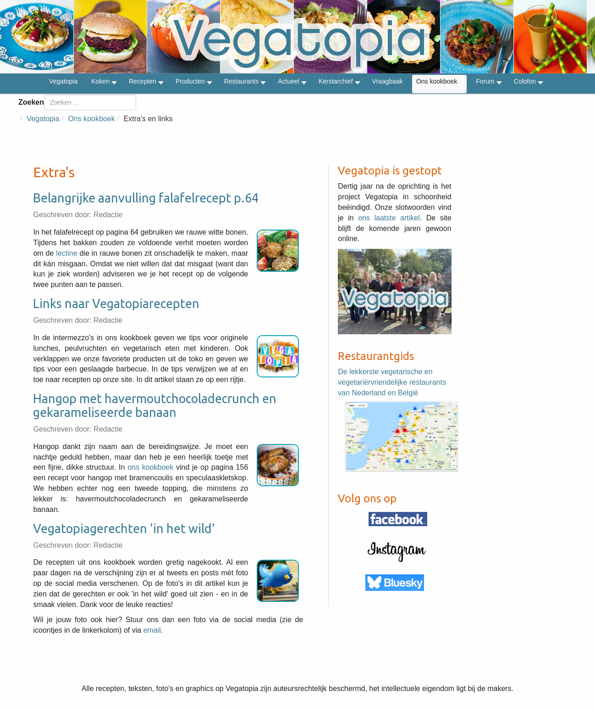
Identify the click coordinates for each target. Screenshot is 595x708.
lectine (66, 253)
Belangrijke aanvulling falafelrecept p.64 (146, 198)
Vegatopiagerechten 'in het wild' (124, 528)
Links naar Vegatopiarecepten (116, 303)
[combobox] (90, 102)
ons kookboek (150, 467)
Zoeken (31, 102)
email (152, 630)
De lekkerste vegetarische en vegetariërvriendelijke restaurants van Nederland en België (392, 382)
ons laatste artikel (389, 218)
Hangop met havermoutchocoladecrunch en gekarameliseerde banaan (154, 405)
